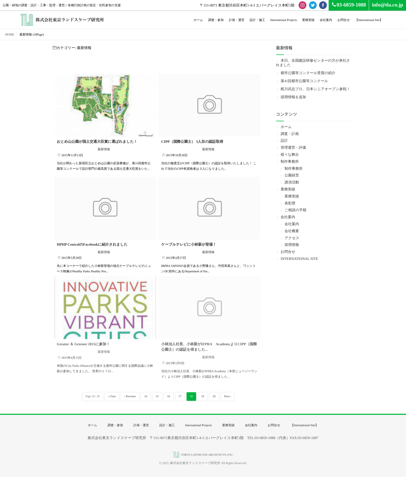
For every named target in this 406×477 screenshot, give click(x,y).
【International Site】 (369, 20)
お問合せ (343, 20)
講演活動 (292, 182)
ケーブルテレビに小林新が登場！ (188, 243)
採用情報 (292, 245)
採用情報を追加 (293, 97)
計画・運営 (236, 20)
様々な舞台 (290, 155)
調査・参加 (216, 20)
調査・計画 (290, 134)
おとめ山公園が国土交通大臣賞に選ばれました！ (97, 141)
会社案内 (326, 20)
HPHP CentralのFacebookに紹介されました (92, 243)
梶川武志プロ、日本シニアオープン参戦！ (315, 89)
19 (202, 396)
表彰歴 (290, 203)
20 (214, 396)
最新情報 (104, 148)
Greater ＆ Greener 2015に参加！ (83, 340)
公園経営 (292, 175)
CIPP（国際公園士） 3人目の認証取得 (192, 141)
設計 (284, 141)
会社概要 (292, 231)
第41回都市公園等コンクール (304, 81)
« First (111, 396)
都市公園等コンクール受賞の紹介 (308, 73)
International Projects (283, 20)
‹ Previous (130, 396)
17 (180, 396)
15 (157, 396)
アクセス (292, 238)
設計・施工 (257, 20)
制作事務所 (290, 162)
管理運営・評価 (293, 148)
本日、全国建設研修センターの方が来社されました (313, 63)
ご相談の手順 (296, 210)
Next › (227, 396)
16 (168, 396)
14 (145, 396)
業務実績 (308, 20)
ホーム (198, 20)
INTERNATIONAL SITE (299, 259)
